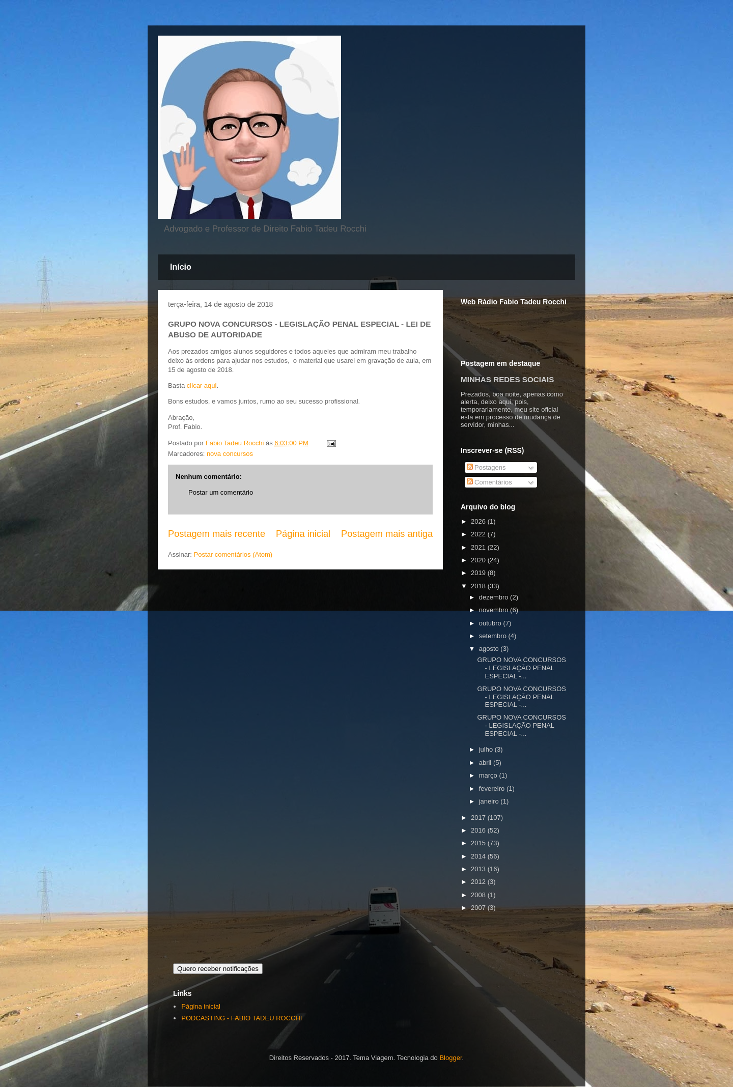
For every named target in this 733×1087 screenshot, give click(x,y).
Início (180, 267)
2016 (479, 830)
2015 (479, 843)
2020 (479, 560)
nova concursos (230, 453)
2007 (479, 907)
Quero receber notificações (218, 968)
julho (487, 749)
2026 (479, 521)
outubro (491, 623)
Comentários (489, 482)
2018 (479, 586)
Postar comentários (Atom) (233, 554)
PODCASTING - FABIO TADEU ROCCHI (241, 1018)
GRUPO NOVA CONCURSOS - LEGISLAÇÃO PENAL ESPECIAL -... (521, 667)
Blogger (450, 1058)
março (489, 775)
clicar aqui (202, 385)
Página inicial (303, 534)
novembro (494, 610)
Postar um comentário (220, 492)
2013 (479, 869)
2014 (479, 856)
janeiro (490, 801)
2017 (479, 817)
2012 (479, 881)
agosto (490, 648)
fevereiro (492, 788)
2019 (479, 573)
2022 (479, 534)
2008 (479, 895)
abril (486, 762)
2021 (479, 547)
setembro (494, 636)
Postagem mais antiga (387, 534)
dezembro (494, 597)
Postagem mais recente (216, 534)
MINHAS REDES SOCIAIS (507, 379)
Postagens (486, 467)
